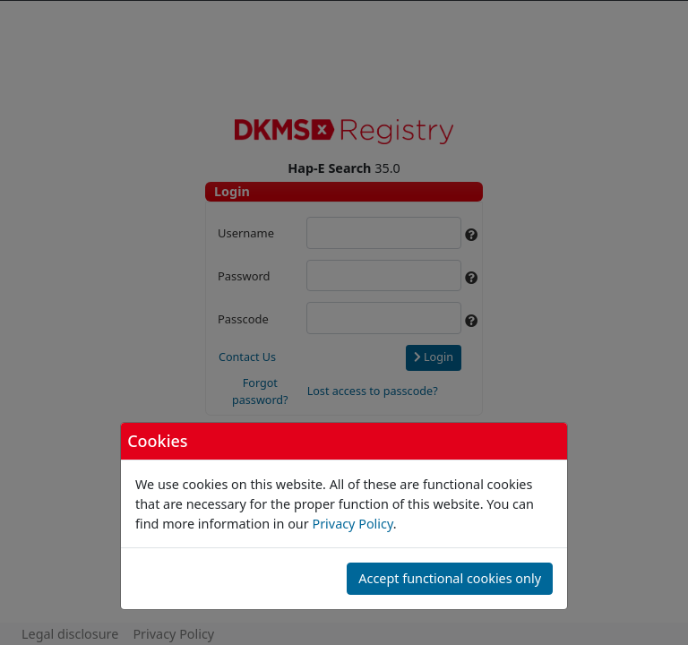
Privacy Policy (352, 523)
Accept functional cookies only (449, 578)
